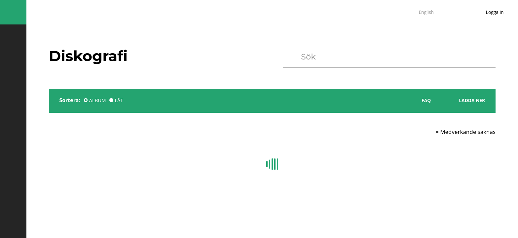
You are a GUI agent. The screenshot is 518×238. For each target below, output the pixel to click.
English (426, 12)
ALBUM (97, 100)
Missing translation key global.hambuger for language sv (13, 12)
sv (408, 12)
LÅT (119, 100)
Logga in (495, 12)
